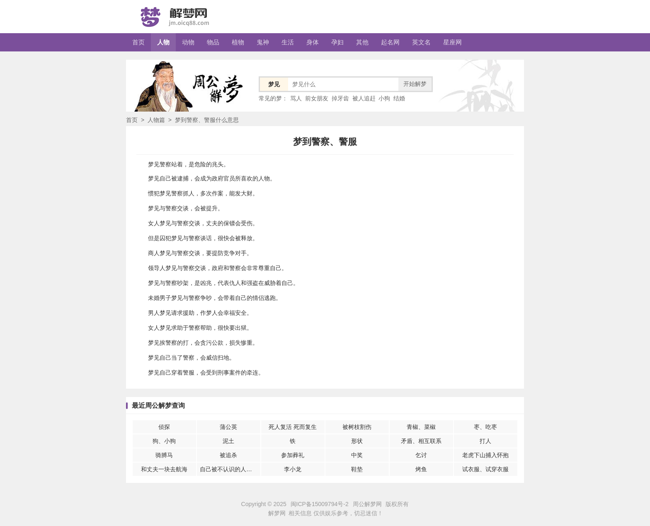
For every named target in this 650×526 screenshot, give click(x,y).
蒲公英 (228, 427)
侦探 (164, 427)
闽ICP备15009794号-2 (320, 504)
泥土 (228, 441)
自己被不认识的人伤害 (229, 469)
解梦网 (277, 513)
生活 (287, 42)
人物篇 (156, 120)
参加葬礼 (292, 455)
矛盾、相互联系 (421, 441)
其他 (362, 42)
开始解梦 (415, 83)
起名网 (390, 42)
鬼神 (263, 42)
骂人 (296, 98)
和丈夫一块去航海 (164, 469)
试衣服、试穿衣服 (485, 469)
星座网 (452, 42)
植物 (238, 42)
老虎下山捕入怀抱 (485, 455)
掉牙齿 (340, 98)
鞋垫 (357, 469)
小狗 (384, 98)
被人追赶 (364, 98)
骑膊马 (164, 455)
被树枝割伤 (356, 427)
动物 (188, 42)
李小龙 (292, 469)
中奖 (357, 455)
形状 (357, 441)
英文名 (421, 42)
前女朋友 (316, 98)
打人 (485, 441)
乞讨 (421, 455)
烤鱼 (421, 469)
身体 (312, 42)
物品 (213, 42)
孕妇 (337, 42)
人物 (163, 42)
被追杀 (228, 455)
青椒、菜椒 (421, 427)
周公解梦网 (367, 504)
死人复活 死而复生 (293, 427)
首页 (138, 42)
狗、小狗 (164, 441)
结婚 (399, 98)
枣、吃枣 (485, 427)
